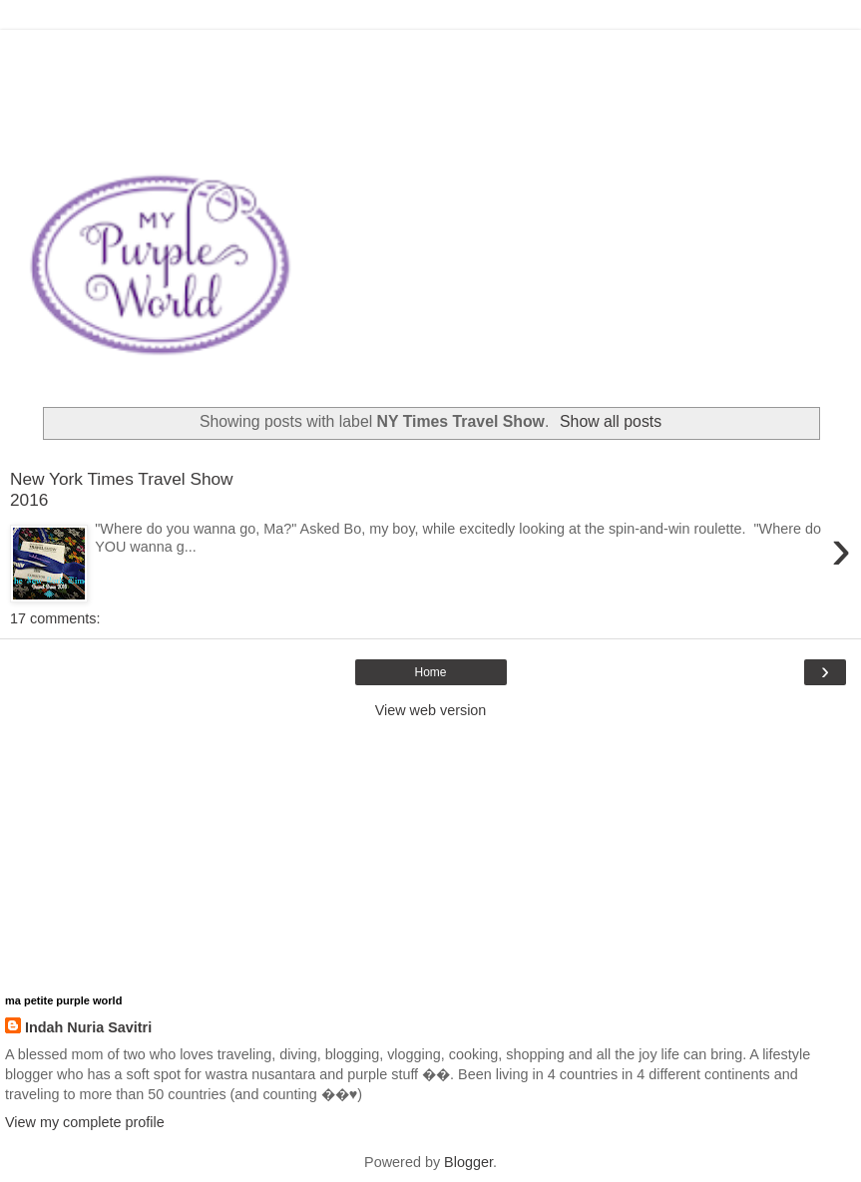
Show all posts (610, 421)
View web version (431, 710)
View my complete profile (85, 1122)
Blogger (468, 1162)
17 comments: (55, 618)
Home (430, 672)
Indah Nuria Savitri (88, 1027)
